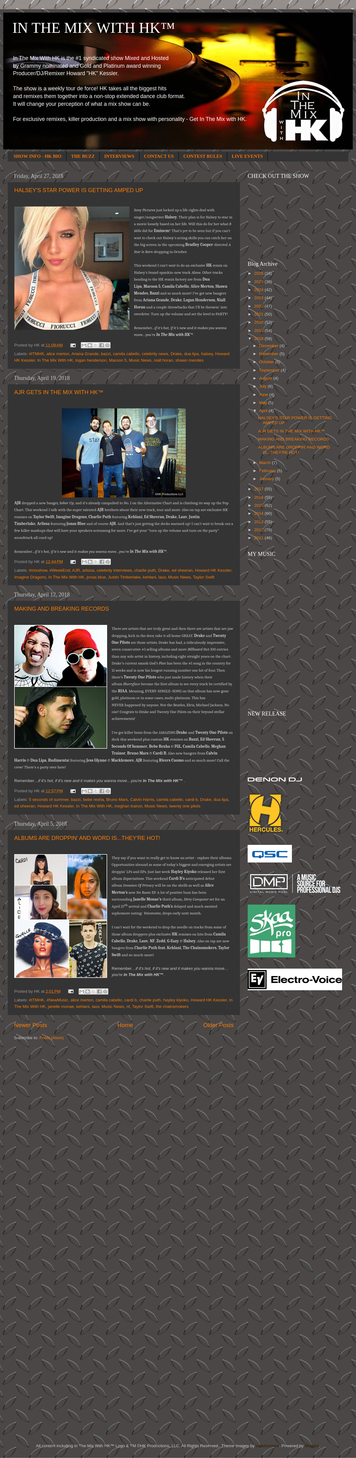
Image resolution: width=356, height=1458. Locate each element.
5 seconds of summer (48, 799)
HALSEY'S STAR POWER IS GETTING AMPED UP (78, 190)
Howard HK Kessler (213, 570)
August (266, 378)
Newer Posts (30, 1025)
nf (128, 1006)
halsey (207, 353)
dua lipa (191, 353)
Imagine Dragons (30, 577)
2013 (259, 521)
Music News (140, 360)
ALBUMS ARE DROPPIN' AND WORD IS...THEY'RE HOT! (87, 838)
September (270, 370)
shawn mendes (190, 360)
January (267, 478)
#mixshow (38, 570)
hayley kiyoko (175, 1000)
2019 (259, 330)
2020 (259, 322)
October (267, 361)
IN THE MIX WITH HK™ (93, 27)
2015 (259, 505)
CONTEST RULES (202, 156)
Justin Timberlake (124, 577)
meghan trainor (128, 806)
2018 (259, 338)
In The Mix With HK (55, 360)
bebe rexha (93, 799)
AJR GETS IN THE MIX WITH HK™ (58, 392)
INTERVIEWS (119, 156)
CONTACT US (159, 156)
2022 (259, 306)
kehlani (149, 577)
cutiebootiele (267, 1445)
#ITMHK (36, 353)
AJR (76, 570)
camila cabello (126, 353)
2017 (259, 489)
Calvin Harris (142, 799)
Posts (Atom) (52, 1037)
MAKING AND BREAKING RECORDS (61, 609)
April (264, 410)
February (268, 470)
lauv (162, 577)
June (264, 394)
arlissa (88, 570)
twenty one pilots (185, 806)
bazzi (106, 353)
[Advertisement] (272, 1094)
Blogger (312, 1445)
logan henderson (91, 360)
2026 (259, 273)
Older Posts (218, 1025)
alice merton (57, 353)
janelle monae (61, 1006)
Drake (176, 353)
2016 (259, 497)
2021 (259, 314)
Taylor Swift (203, 577)
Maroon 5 (118, 360)
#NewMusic (57, 1000)
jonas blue (96, 577)
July (263, 386)
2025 (259, 281)
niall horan (163, 360)
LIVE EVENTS (247, 156)
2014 (259, 513)
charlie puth (145, 570)
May (263, 402)
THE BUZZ (83, 156)
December (269, 345)
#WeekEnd (60, 570)
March (265, 462)
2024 (259, 289)
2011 (259, 537)
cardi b (191, 799)
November (269, 353)
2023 (259, 297)
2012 (259, 529)
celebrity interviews (114, 570)
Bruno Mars (117, 799)
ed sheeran (182, 570)
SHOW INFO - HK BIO (38, 156)
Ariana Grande (85, 353)
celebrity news (155, 353)
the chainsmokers (172, 1006)
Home (125, 1025)
